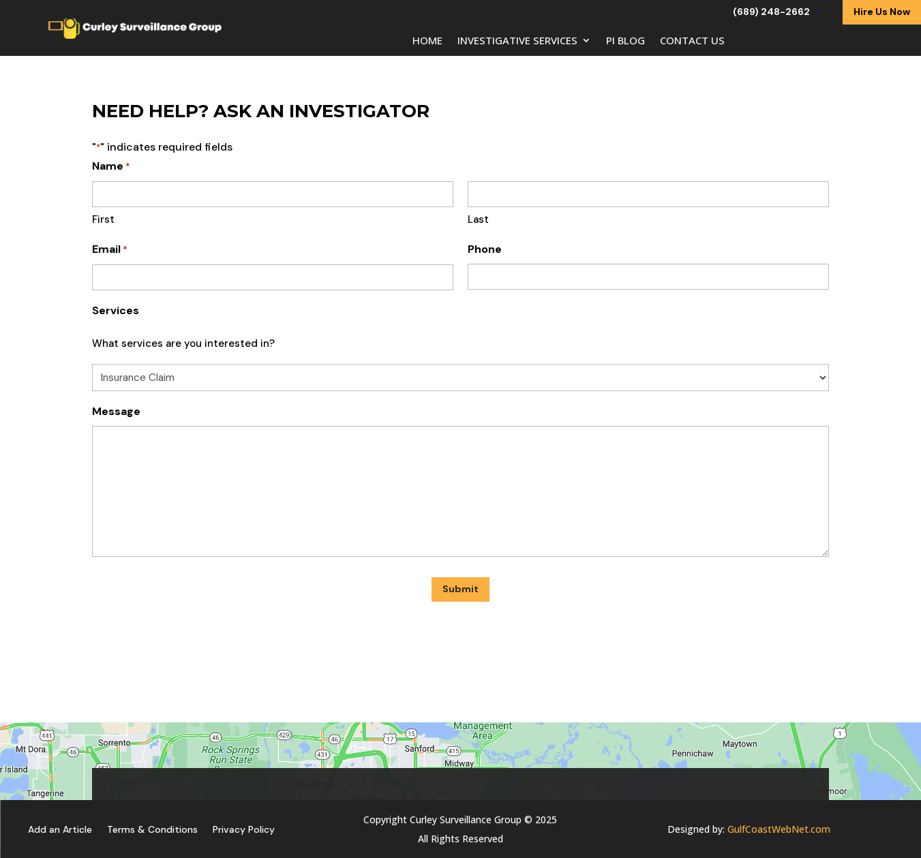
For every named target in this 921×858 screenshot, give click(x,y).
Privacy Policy (244, 828)
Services (115, 310)
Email (109, 250)
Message (116, 411)
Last (478, 219)
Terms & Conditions (152, 828)
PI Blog (625, 41)
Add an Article (60, 828)
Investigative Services (517, 41)
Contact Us (692, 41)
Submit (460, 589)
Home (427, 41)
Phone (485, 249)
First (103, 219)
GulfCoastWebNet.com (778, 829)
